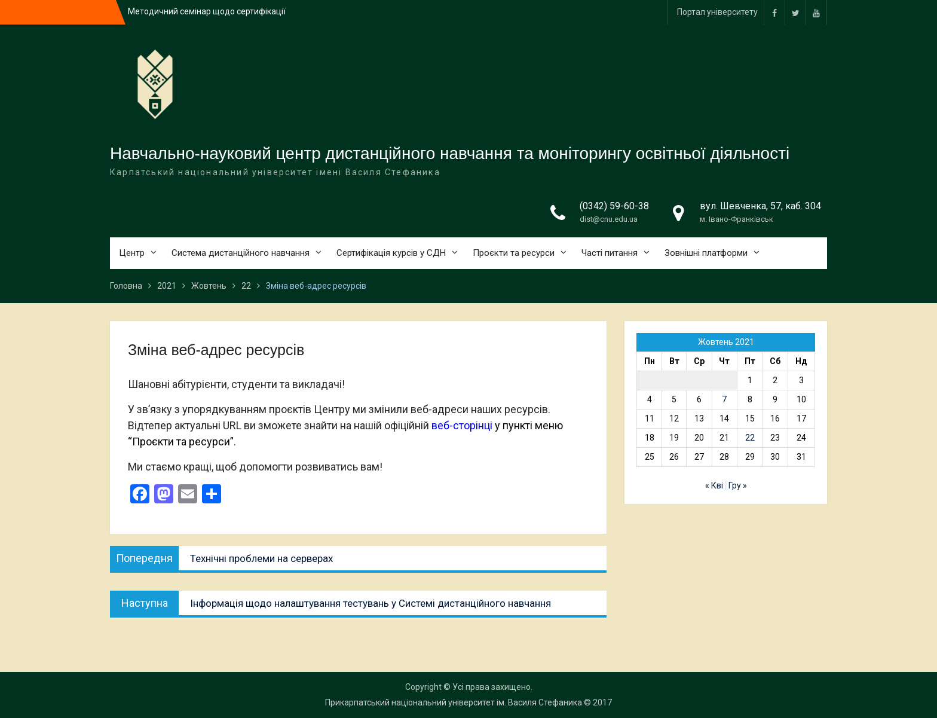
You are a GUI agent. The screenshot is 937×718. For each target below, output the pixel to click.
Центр (132, 253)
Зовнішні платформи (706, 253)
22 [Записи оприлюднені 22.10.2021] (750, 437)
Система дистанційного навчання (241, 253)
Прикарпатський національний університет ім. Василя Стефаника (453, 702)
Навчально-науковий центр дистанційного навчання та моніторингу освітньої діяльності (449, 153)
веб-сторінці (461, 425)
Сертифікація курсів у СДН (391, 253)
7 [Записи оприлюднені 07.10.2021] (724, 399)
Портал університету (717, 12)
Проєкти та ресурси (514, 253)
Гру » (737, 485)
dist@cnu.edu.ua (609, 219)
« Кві (714, 485)
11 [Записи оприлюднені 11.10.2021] (649, 418)
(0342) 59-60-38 (614, 206)
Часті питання (609, 253)
